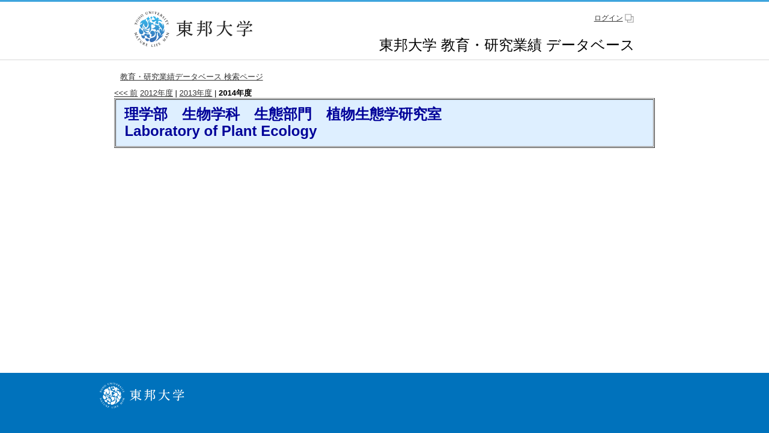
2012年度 (156, 92)
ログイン (608, 18)
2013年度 (196, 92)
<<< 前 (126, 92)
